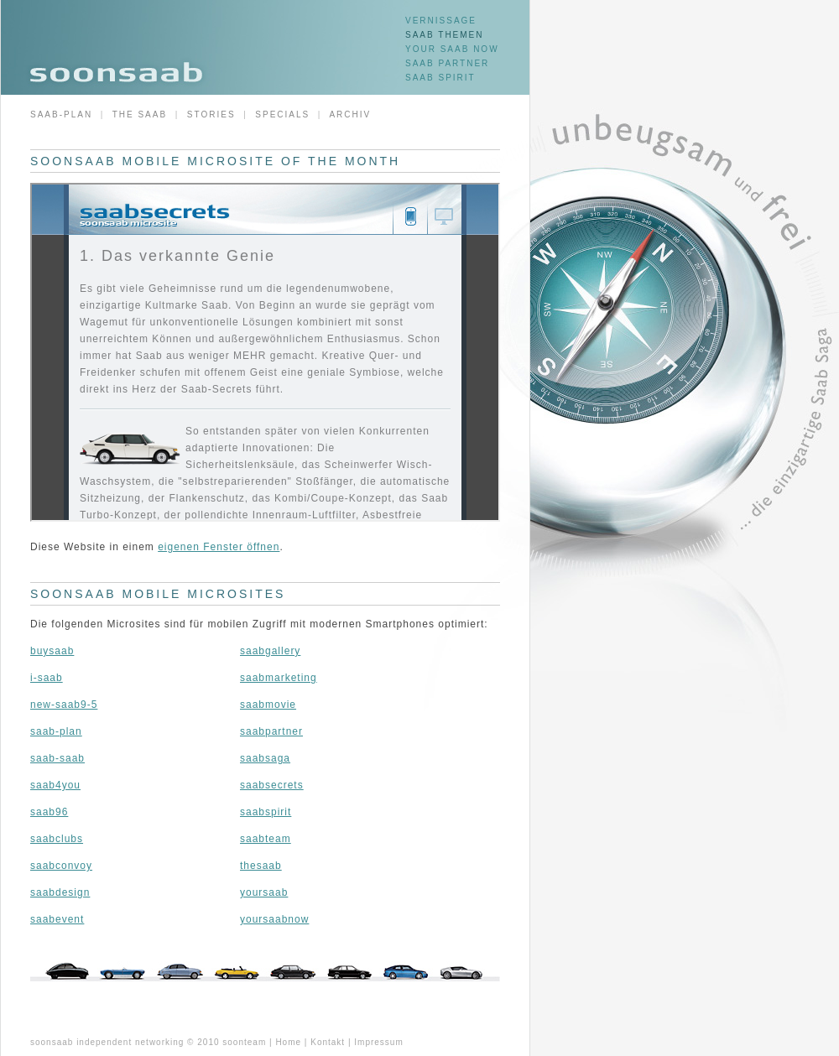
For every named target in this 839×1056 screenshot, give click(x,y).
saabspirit (265, 812)
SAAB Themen (444, 34)
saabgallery (270, 651)
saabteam (265, 839)
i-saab (46, 678)
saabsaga (265, 758)
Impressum (378, 1042)
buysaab (52, 651)
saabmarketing (278, 678)
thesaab (261, 865)
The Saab (139, 114)
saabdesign (60, 892)
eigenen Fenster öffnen (218, 547)
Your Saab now (452, 49)
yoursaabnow (274, 919)
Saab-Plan (61, 114)
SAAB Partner (447, 63)
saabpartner (271, 731)
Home (288, 1042)
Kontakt (327, 1042)
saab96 (49, 812)
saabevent (57, 919)
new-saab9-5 (63, 704)
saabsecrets (272, 785)
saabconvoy (61, 865)
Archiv (350, 114)
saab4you (55, 785)
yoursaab (264, 892)
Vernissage (441, 20)
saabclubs (56, 839)
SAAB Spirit (440, 77)
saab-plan (56, 731)
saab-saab (57, 758)
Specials (282, 114)
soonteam (244, 1042)
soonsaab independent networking (107, 1042)
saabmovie (268, 704)
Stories (211, 114)
